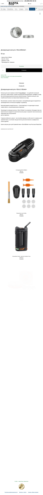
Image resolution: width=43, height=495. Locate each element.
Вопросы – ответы (22, 492)
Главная (2, 6)
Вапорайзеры (10, 9)
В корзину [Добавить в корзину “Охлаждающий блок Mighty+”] (21, 171)
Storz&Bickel (6, 77)
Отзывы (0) (21, 85)
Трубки (26, 9)
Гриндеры (21, 9)
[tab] (21, 83)
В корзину (24, 70)
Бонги (16, 9)
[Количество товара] (3, 70)
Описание (21, 83)
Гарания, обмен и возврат (33, 492)
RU (28, 3)
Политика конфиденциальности (11, 492)
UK (30, 3)
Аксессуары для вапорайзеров (16, 76)
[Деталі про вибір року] (21, 487)
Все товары (5, 6)
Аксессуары (10, 6)
